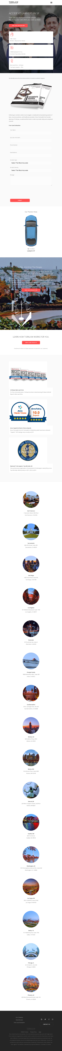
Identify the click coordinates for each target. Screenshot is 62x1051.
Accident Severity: (14, 167)
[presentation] (22, 196)
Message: (12, 175)
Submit (20, 200)
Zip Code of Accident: (15, 137)
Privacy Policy (33, 1032)
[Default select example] (31, 163)
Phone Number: (14, 145)
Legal (40, 1032)
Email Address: (13, 152)
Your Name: (13, 130)
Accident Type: (13, 160)
